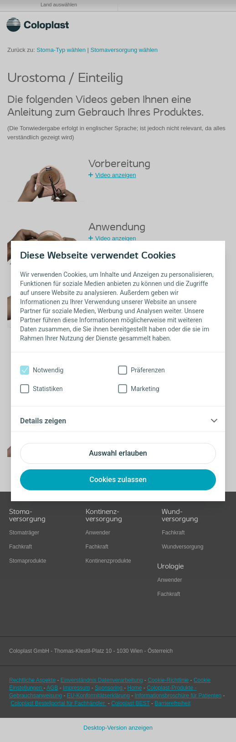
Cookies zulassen (117, 479)
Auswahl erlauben (118, 453)
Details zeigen (43, 421)
